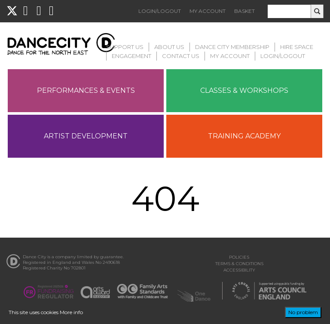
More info (71, 312)
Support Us (125, 46)
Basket (244, 11)
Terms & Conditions (239, 263)
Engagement (131, 55)
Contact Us (180, 55)
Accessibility (239, 270)
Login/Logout (159, 11)
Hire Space (296, 46)
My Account (207, 11)
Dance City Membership (232, 46)
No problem (303, 312)
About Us (169, 46)
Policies (239, 257)
